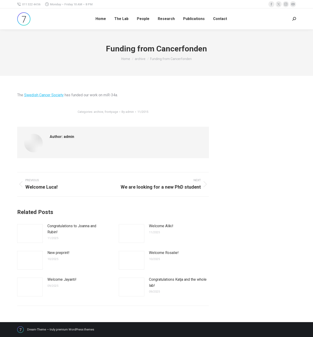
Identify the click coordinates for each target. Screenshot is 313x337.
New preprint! (58, 252)
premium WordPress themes (75, 329)
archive (98, 111)
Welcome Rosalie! (164, 252)
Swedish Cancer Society (44, 95)
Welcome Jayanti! (61, 279)
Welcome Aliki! (161, 226)
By (128, 111)
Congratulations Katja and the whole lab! (178, 282)
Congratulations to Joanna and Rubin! (71, 229)
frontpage (111, 111)
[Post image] (30, 233)
